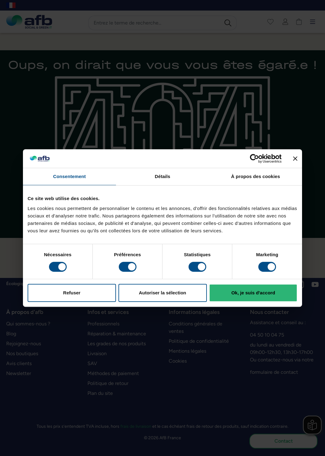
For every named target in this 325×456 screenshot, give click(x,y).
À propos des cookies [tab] (255, 176)
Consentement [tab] (69, 176)
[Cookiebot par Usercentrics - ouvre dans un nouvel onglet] (254, 158)
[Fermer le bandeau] (295, 158)
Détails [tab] (162, 176)
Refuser (72, 292)
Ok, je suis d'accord (253, 292)
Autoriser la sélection (162, 292)
